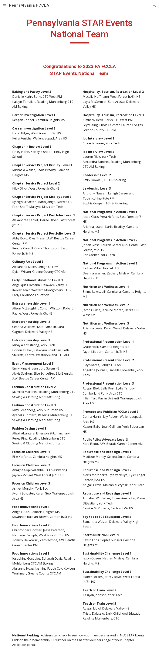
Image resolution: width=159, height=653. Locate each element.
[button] (4, 5)
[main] (79, 30)
